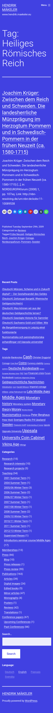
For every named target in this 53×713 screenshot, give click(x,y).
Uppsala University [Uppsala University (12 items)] (12, 431)
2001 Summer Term (15, 478)
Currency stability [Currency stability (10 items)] (35, 363)
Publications (9, 573)
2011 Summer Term (15, 526)
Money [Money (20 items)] (16, 409)
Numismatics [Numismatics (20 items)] (11, 415)
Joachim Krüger (17, 238)
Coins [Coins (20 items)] (23, 363)
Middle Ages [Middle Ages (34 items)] (13, 397)
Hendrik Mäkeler (17, 694)
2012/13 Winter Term (16, 530)
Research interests (14, 463)
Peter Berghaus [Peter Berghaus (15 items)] (40, 414)
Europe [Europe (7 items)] (42, 369)
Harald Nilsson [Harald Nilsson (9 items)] (23, 387)
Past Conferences (14, 626)
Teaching (7, 473)
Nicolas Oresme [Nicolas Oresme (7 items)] (27, 410)
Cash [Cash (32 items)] (27, 356)
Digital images (12, 583)
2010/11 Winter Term (16, 521)
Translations (11, 612)
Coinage (30, 238)
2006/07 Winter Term (16, 497)
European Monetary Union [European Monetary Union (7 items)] (10, 373)
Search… (7, 634)
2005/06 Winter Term (16, 487)
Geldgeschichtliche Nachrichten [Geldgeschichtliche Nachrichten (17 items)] (23, 382)
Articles (8, 578)
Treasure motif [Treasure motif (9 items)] (20, 425)
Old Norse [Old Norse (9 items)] (26, 415)
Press (5, 554)
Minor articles (12, 593)
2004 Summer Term (15, 482)
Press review (11, 569)
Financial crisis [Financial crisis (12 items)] (36, 373)
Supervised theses (14, 535)
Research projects (14, 468)
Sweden (36, 242)
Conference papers (12, 617)
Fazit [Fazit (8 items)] (26, 373)
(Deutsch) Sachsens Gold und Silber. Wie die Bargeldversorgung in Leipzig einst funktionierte (25, 327)
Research (7, 458)
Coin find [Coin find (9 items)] (14, 363)
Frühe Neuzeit (17, 234)
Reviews (22, 230)
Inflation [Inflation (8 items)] (5, 392)
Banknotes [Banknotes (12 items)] (16, 357)
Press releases (12, 564)
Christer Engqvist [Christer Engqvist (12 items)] (42, 357)
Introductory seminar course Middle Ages (27, 540)
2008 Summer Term (15, 511)
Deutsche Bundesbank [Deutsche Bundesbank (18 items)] (23, 368)
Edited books (11, 588)
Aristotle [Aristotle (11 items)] (6, 357)
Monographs (11, 597)
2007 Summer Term (15, 502)
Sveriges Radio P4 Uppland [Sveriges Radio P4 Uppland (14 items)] (29, 419)
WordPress (31, 700)
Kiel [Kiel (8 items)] (24, 392)
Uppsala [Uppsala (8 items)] (47, 425)
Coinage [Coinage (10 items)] (6, 363)
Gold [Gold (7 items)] (14, 387)
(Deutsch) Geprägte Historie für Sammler (25, 317)
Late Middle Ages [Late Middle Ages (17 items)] (38, 391)
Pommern (26, 242)
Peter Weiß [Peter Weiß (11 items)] (7, 420)
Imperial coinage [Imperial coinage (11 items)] (38, 386)
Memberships (10, 550)
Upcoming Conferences (17, 621)
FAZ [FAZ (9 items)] (21, 373)
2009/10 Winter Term (16, 516)
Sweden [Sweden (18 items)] (7, 424)
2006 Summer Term (15, 492)
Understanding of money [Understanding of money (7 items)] (35, 425)
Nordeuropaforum (11, 242)
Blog (6, 559)
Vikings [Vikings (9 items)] (23, 445)
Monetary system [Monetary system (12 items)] (22, 404)
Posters (8, 602)
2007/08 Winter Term (16, 506)
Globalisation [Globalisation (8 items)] (7, 387)
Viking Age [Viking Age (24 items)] (10, 444)
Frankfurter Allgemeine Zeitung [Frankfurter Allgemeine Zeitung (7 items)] (24, 378)
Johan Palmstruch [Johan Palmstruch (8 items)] (16, 392)
